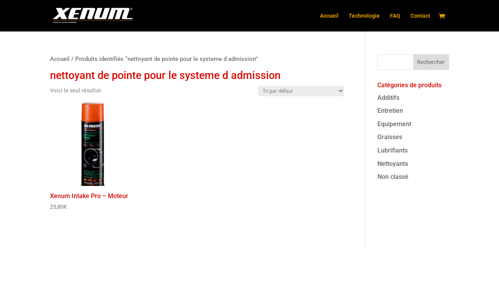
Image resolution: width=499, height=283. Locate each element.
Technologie (364, 16)
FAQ (395, 16)
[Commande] (301, 91)
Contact (420, 16)
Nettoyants (392, 163)
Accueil (329, 16)
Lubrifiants (392, 150)
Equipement (394, 124)
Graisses (389, 137)
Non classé (392, 176)
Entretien (390, 110)
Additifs (388, 97)
